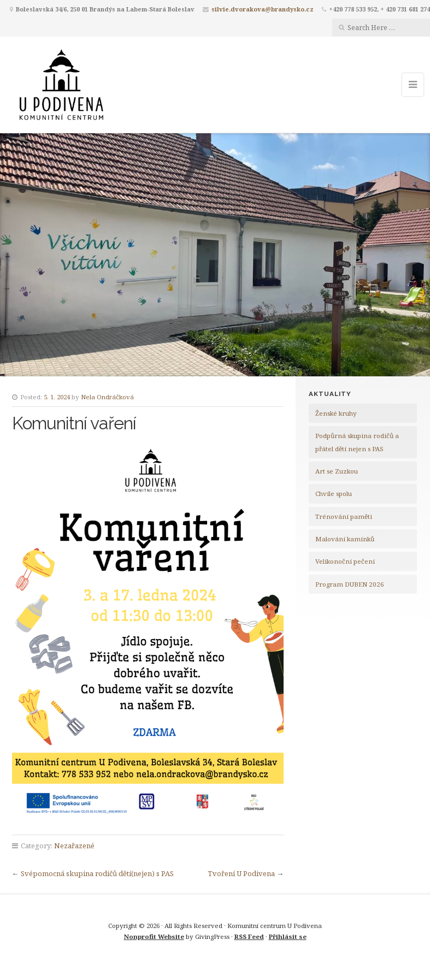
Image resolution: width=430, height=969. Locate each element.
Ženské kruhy (336, 413)
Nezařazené (74, 845)
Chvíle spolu (333, 493)
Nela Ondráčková (107, 397)
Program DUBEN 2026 (349, 584)
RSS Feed (249, 936)
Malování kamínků (344, 539)
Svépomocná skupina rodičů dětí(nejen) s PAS (97, 873)
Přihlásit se (288, 936)
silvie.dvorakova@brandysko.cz (262, 9)
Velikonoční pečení (345, 561)
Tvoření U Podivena (241, 873)
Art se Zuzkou (336, 471)
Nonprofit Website (154, 936)
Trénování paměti (343, 516)
